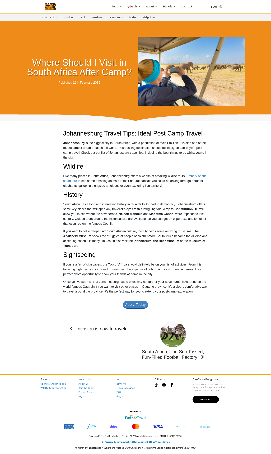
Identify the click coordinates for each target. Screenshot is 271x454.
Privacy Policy (86, 392)
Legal (81, 396)
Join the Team (86, 388)
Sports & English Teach (53, 383)
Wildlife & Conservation (53, 388)
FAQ (118, 392)
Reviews (121, 383)
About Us (83, 383)
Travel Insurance (125, 388)
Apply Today (135, 305)
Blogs (119, 396)
